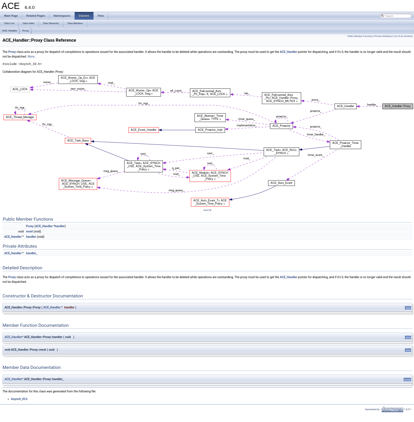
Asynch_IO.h (19, 399)
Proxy (25, 30)
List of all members (403, 36)
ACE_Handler (9, 30)
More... (32, 56)
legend (207, 210)
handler (60, 226)
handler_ (31, 253)
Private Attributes (383, 36)
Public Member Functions (360, 36)
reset (29, 231)
